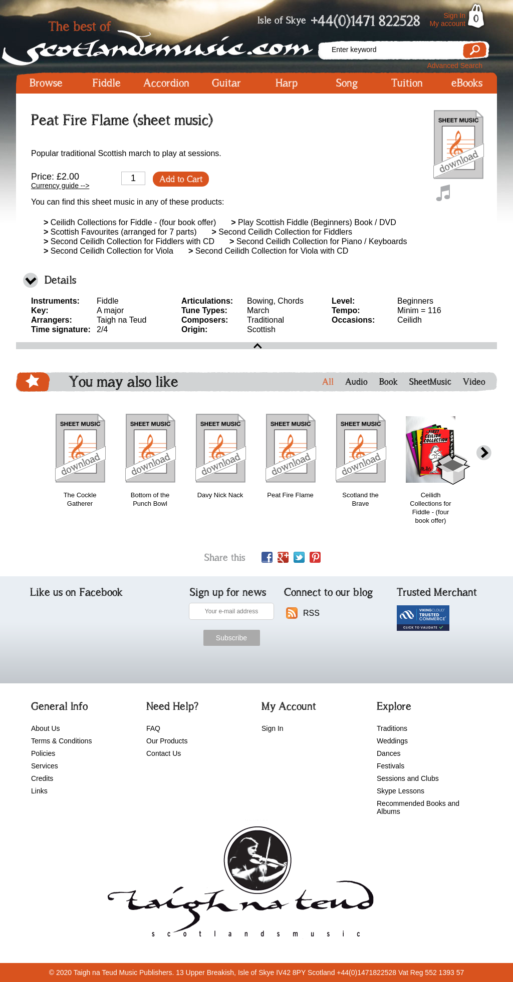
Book (388, 381)
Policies (43, 753)
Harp (287, 83)
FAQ (153, 728)
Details (60, 280)
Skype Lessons (400, 791)
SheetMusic (430, 381)
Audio (356, 381)
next (483, 453)
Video (474, 381)
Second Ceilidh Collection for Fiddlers (281, 232)
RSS (311, 613)
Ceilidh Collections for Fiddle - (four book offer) (130, 222)
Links (39, 791)
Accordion (166, 83)
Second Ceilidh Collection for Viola (108, 251)
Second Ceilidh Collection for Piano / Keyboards (318, 241)
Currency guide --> (60, 186)
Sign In (454, 16)
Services (44, 766)
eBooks (466, 83)
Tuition (407, 83)
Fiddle (106, 83)
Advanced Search (454, 66)
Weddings (392, 741)
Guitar (226, 83)
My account (447, 24)
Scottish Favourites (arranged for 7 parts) (120, 232)
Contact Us (163, 753)
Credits (42, 778)
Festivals (390, 766)
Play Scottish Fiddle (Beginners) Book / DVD (313, 222)
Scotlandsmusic (166, 40)
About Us (45, 728)
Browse (46, 83)
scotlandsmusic (238, 885)
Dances (388, 753)
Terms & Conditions (61, 741)
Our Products (166, 741)
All (328, 381)
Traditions (392, 728)
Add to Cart (180, 179)
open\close (256, 345)
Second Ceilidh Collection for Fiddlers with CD (129, 241)
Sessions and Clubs (408, 778)
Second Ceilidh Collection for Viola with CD (268, 251)
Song (347, 83)
